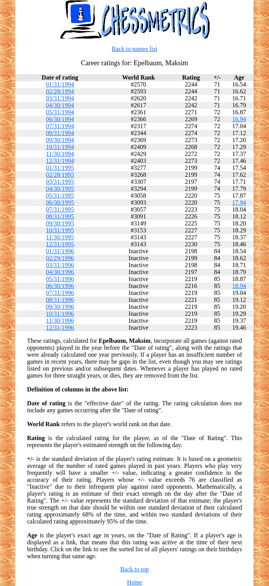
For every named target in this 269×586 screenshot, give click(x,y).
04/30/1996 (60, 272)
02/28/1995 (60, 174)
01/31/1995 (60, 167)
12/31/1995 (60, 244)
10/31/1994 (60, 147)
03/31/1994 (60, 98)
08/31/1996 (60, 299)
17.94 (239, 202)
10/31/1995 (60, 230)
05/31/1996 (60, 279)
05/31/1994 (60, 112)
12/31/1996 (60, 327)
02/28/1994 (60, 91)
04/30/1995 (60, 188)
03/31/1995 (60, 181)
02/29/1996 (60, 258)
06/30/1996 (60, 286)
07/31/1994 (60, 126)
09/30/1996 (60, 306)
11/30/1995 (60, 237)
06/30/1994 (60, 119)
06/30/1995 (60, 202)
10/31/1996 (60, 313)
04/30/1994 (60, 105)
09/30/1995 (60, 223)
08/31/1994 (60, 133)
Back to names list (134, 49)
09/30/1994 (60, 140)
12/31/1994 (60, 161)
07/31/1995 (60, 209)
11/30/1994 (60, 154)
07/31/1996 (60, 293)
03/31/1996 (60, 265)
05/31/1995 (60, 195)
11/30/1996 (60, 320)
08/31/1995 (60, 216)
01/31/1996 (60, 251)
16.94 (239, 119)
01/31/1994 (60, 84)
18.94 (239, 286)
